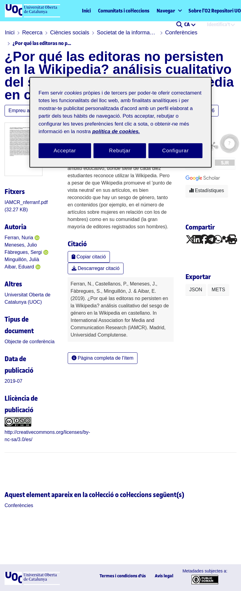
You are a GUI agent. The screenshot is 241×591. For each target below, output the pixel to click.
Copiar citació (89, 256)
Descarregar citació (96, 268)
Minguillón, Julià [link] (22, 259)
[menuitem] (168, 10)
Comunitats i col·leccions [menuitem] (123, 10)
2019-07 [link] (13, 381)
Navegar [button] (166, 10)
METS (218, 289)
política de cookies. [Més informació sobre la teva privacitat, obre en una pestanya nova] (116, 131)
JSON (195, 289)
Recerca (32, 32)
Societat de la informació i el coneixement (127, 32)
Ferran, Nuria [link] (19, 237)
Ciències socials (69, 32)
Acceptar (65, 151)
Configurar (175, 151)
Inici (86, 10)
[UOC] (32, 583)
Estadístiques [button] (206, 190)
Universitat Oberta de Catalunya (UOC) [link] (27, 298)
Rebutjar (120, 151)
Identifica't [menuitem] (218, 24)
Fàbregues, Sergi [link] (23, 252)
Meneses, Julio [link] (21, 244)
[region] (120, 122)
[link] (30, 341)
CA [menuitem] (187, 24)
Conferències (181, 32)
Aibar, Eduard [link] (19, 266)
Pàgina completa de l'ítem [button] (103, 358)
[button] (179, 25)
